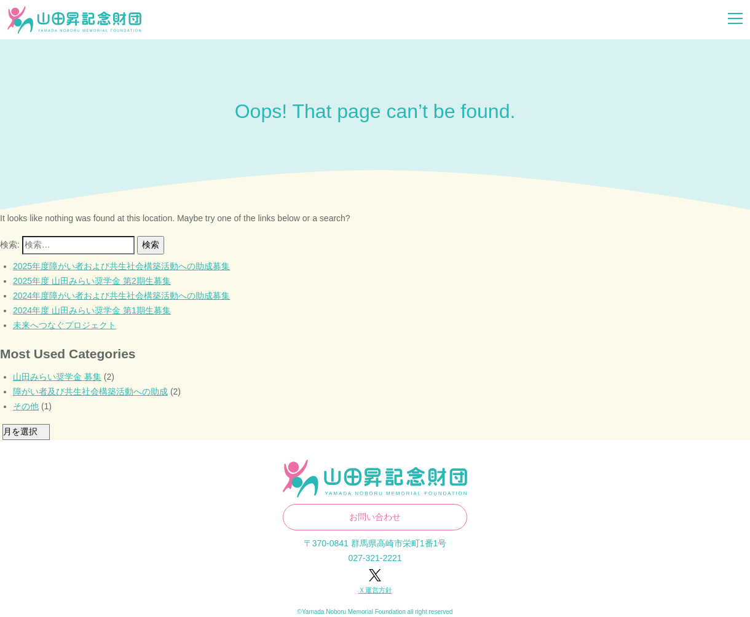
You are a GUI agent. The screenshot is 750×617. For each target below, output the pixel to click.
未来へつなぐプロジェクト (64, 325)
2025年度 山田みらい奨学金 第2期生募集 (92, 281)
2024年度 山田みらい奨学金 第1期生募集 (92, 310)
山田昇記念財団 (74, 20)
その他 (26, 406)
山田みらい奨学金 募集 (57, 377)
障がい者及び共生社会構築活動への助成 (90, 391)
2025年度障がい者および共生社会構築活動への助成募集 (121, 266)
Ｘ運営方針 (375, 590)
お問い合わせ (375, 517)
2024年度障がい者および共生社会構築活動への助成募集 (121, 296)
